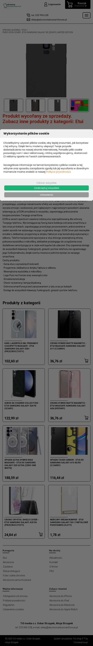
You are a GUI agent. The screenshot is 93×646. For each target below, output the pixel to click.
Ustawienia (46, 194)
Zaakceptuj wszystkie (46, 188)
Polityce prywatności (58, 172)
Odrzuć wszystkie (46, 183)
